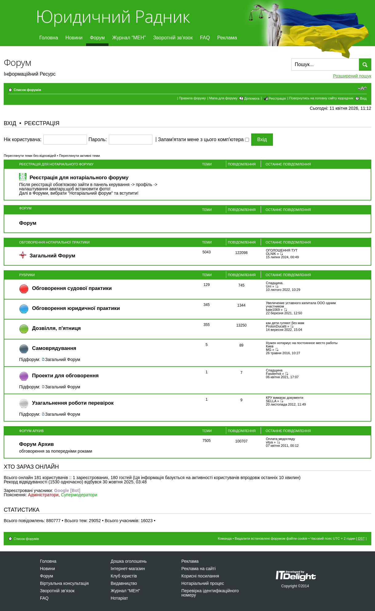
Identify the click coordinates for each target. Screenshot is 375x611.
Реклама (227, 37)
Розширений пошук (352, 76)
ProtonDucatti (276, 326)
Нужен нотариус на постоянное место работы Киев (302, 344)
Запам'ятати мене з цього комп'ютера (203, 139)
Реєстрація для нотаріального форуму (56, 164)
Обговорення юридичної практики (76, 308)
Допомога (251, 98)
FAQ (205, 37)
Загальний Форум (52, 256)
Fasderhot (273, 373)
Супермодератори (79, 494)
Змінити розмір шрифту (362, 88)
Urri (268, 286)
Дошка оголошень (129, 561)
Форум (97, 37)
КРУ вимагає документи (284, 397)
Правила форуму (192, 98)
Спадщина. (274, 283)
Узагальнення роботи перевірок (72, 403)
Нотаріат (119, 598)
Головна (48, 37)
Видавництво (124, 583)
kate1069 (273, 309)
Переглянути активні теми (79, 155)
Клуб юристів (124, 575)
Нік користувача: (22, 139)
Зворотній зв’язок (173, 37)
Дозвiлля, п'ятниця (56, 328)
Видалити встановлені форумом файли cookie (271, 538)
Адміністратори (43, 494)
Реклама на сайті (198, 568)
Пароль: (98, 139)
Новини (74, 37)
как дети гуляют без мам (285, 323)
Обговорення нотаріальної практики (54, 242)
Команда (225, 538)
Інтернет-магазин (128, 568)
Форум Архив (31, 431)
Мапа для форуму (223, 98)
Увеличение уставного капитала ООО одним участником (301, 304)
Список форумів (27, 90)
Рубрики (27, 275)
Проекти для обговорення (65, 376)
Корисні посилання (200, 575)
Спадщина (274, 370)
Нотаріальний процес (202, 583)
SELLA (271, 401)
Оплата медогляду (280, 439)
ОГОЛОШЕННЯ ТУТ (282, 250)
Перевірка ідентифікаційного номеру (210, 592)
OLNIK (271, 254)
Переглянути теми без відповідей (30, 155)
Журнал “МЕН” (129, 37)
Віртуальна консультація (64, 583)
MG (268, 349)
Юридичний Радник (113, 16)
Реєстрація (277, 98)
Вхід (363, 98)
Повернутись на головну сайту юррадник (321, 98)
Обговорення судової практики (72, 288)
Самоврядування (54, 348)
